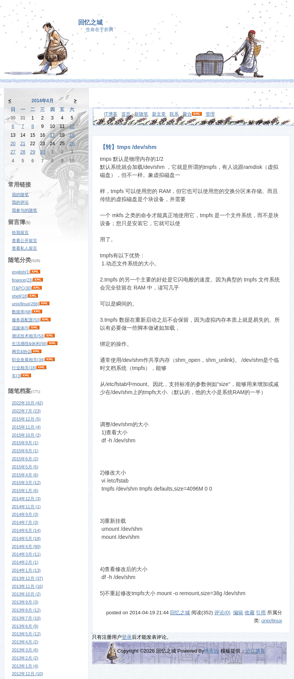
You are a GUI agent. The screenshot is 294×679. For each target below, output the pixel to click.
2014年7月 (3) (25, 522)
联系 (174, 114)
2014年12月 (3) (26, 498)
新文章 (159, 114)
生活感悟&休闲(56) (29, 343)
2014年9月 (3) (25, 514)
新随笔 (141, 114)
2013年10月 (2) (26, 594)
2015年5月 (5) (25, 467)
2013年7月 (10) (26, 618)
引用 (261, 612)
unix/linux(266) (25, 303)
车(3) (16, 375)
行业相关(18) (24, 367)
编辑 (238, 612)
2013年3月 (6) (25, 650)
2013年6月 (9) (25, 626)
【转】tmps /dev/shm (128, 147)
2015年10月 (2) (26, 435)
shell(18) (20, 296)
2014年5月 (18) (26, 538)
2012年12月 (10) (27, 673)
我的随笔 (20, 194)
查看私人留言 (24, 248)
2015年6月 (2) (25, 458)
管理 (210, 114)
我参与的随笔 (24, 210)
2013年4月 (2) (25, 642)
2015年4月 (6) (25, 475)
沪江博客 (255, 651)
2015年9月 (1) (25, 442)
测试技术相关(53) (28, 336)
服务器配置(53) (26, 319)
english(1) (21, 272)
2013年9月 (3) (25, 602)
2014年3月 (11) (26, 554)
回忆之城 (90, 22)
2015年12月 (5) (26, 419)
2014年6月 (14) (26, 530)
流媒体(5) (20, 328)
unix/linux (271, 620)
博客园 (211, 651)
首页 (126, 114)
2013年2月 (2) (25, 658)
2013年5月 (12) (26, 634)
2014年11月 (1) (26, 506)
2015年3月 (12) (26, 482)
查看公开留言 (24, 240)
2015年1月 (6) (25, 490)
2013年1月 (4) (25, 666)
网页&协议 (21, 351)
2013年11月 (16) (27, 586)
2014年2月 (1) (25, 562)
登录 (127, 637)
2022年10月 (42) (27, 403)
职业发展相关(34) (28, 359)
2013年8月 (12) (26, 610)
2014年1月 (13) (26, 570)
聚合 (187, 114)
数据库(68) (22, 311)
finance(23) (22, 280)
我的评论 (20, 202)
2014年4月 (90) (26, 546)
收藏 (250, 612)
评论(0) (222, 612)
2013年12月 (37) (27, 578)
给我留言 (20, 232)
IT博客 (111, 114)
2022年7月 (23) (26, 411)
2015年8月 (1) (25, 450)
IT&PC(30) (22, 288)
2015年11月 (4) (26, 427)
